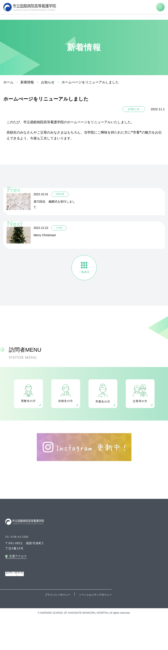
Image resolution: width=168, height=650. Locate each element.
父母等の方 (140, 401)
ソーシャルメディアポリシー (95, 594)
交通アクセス (18, 556)
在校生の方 (65, 400)
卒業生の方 (102, 401)
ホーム (8, 82)
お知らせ (47, 82)
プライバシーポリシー (57, 594)
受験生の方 (28, 400)
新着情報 (27, 82)
